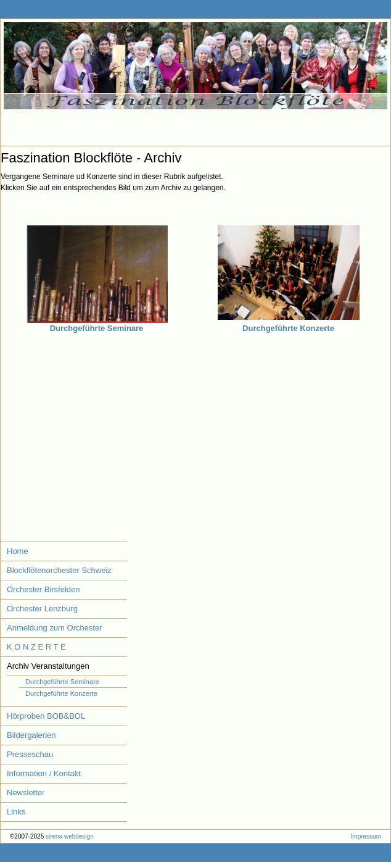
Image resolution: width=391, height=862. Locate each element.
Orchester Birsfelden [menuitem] (43, 589)
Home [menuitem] (17, 551)
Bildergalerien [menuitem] (31, 735)
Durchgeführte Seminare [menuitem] (62, 681)
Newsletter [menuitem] (25, 792)
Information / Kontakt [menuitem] (44, 773)
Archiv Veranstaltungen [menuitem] (48, 666)
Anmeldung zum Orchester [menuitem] (54, 627)
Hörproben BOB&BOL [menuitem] (46, 716)
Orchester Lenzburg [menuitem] (42, 608)
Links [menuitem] (16, 811)
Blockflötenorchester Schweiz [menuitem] (59, 570)
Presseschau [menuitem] (30, 754)
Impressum (366, 836)
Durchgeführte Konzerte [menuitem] (61, 693)
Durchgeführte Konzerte (288, 328)
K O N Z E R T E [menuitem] (36, 646)
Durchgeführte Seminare (97, 328)
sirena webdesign (70, 836)
